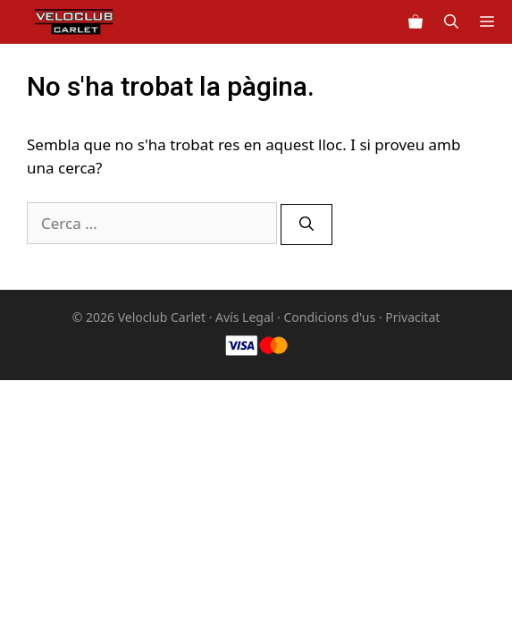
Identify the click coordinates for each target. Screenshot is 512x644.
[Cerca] (306, 224)
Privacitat (412, 317)
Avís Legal (244, 317)
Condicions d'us (329, 317)
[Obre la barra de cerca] (451, 22)
